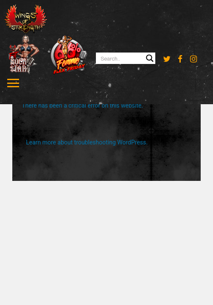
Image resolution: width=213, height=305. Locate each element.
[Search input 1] (126, 58)
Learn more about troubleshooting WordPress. (87, 142)
